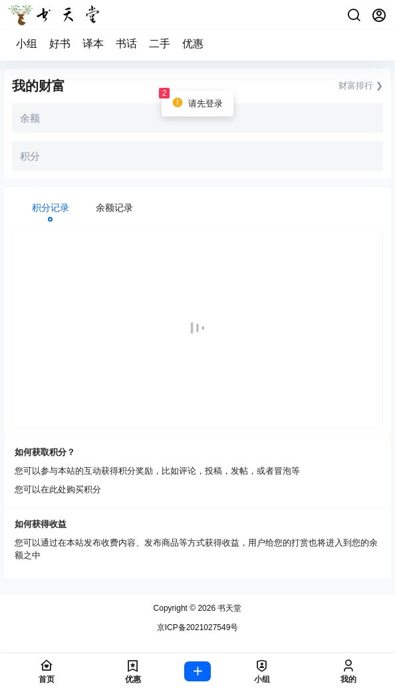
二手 (159, 43)
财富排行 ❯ (360, 85)
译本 (93, 43)
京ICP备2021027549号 (198, 627)
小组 (26, 43)
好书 (59, 43)
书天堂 (228, 608)
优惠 (192, 43)
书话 (126, 43)
